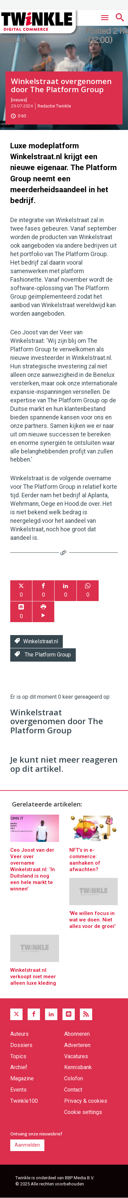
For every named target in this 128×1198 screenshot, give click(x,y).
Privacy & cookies (85, 1101)
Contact (73, 1089)
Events (18, 1089)
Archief (18, 1067)
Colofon (73, 1078)
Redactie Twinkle (54, 106)
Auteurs (19, 1034)
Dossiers (21, 1045)
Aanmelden (27, 1145)
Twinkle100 (24, 1101)
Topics (18, 1056)
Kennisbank (78, 1067)
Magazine (22, 1078)
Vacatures (76, 1056)
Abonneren (77, 1034)
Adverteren (77, 1045)
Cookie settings (83, 1112)
